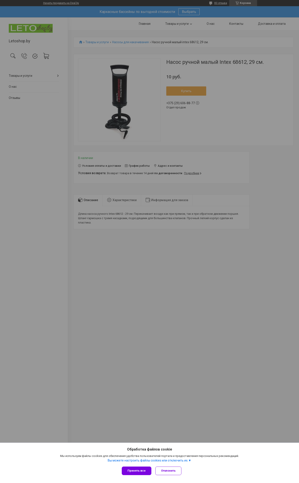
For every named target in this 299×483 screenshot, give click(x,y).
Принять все (136, 470)
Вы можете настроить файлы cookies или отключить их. (148, 461)
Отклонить (168, 470)
